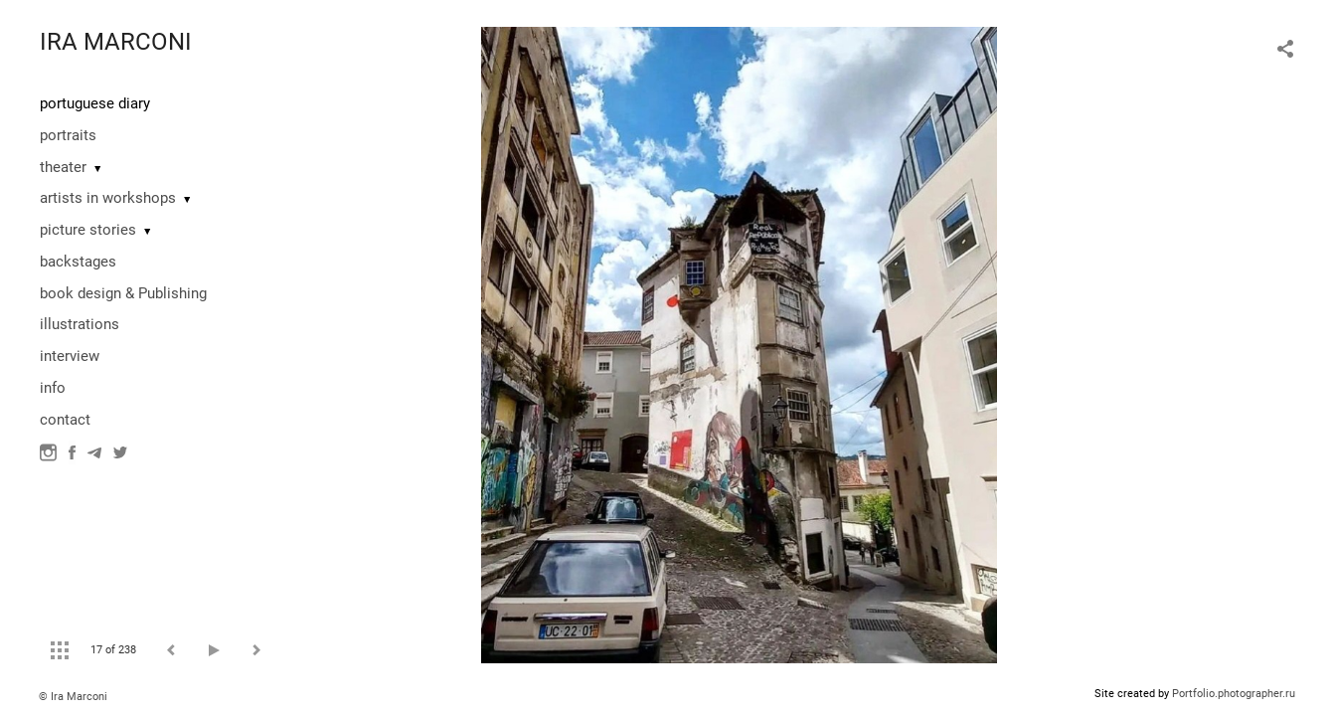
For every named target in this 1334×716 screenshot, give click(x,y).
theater (63, 167)
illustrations (79, 324)
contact (65, 420)
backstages (78, 261)
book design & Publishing (123, 293)
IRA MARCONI (116, 42)
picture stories (88, 230)
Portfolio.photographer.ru (1233, 693)
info (53, 388)
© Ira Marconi (73, 696)
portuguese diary (95, 103)
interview (69, 356)
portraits (68, 135)
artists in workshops (108, 198)
